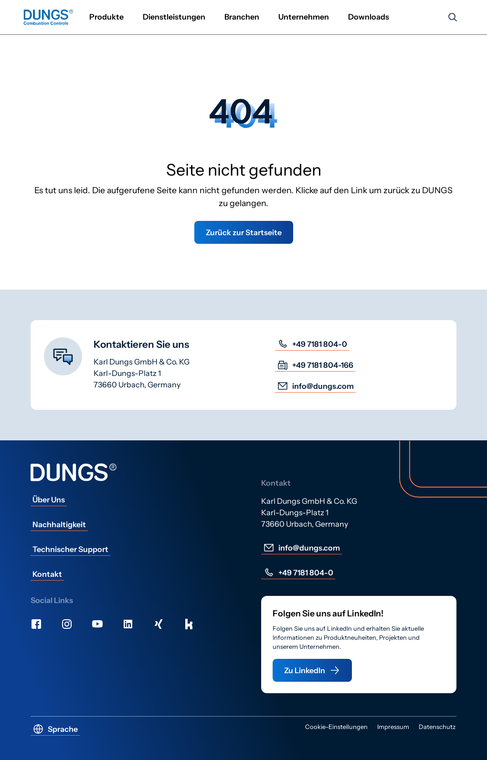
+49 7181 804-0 (312, 344)
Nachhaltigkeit (59, 524)
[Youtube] (97, 624)
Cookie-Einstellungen (336, 726)
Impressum (393, 726)
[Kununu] (189, 624)
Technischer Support (70, 549)
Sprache (55, 729)
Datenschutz (437, 726)
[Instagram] (66, 624)
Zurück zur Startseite (244, 232)
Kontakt (47, 574)
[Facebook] (36, 624)
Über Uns (48, 499)
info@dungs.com (315, 386)
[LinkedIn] (127, 624)
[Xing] (158, 624)
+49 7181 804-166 (315, 365)
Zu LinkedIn (312, 670)
